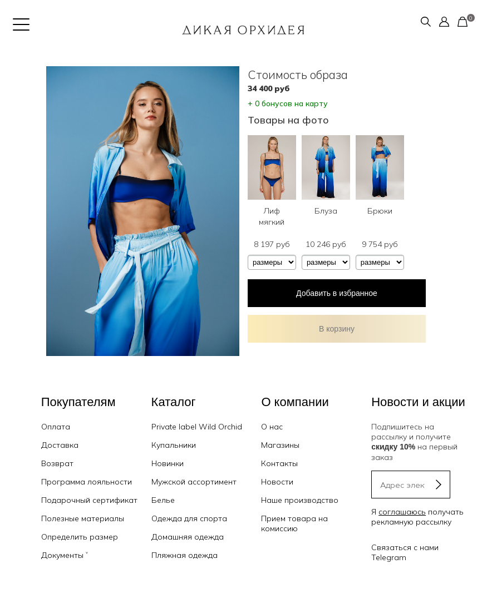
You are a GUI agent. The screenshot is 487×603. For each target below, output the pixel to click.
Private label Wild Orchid (196, 427)
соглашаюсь (402, 512)
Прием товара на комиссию (294, 523)
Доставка (59, 445)
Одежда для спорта (189, 518)
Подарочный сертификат (89, 500)
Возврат (57, 463)
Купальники (173, 445)
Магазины (280, 445)
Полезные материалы (82, 518)
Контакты (279, 463)
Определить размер (79, 537)
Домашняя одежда (187, 537)
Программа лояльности (86, 482)
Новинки (167, 463)
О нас (272, 427)
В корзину (337, 328)
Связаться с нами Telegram (405, 552)
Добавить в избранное (336, 293)
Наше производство (299, 500)
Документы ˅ (64, 555)
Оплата (55, 427)
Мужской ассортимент (194, 482)
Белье (163, 500)
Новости (277, 482)
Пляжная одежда (184, 555)
